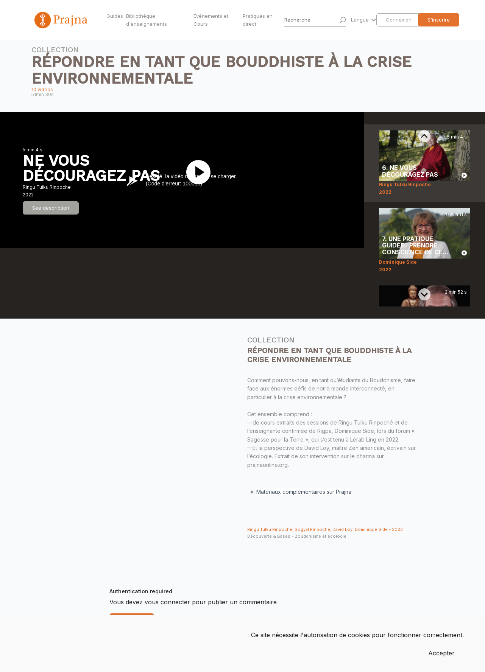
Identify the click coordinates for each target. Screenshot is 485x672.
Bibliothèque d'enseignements (146, 20)
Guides (114, 16)
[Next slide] (424, 294)
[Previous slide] (424, 136)
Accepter (441, 653)
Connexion (399, 20)
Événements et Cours (210, 20)
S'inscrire (438, 20)
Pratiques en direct (258, 20)
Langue (360, 20)
